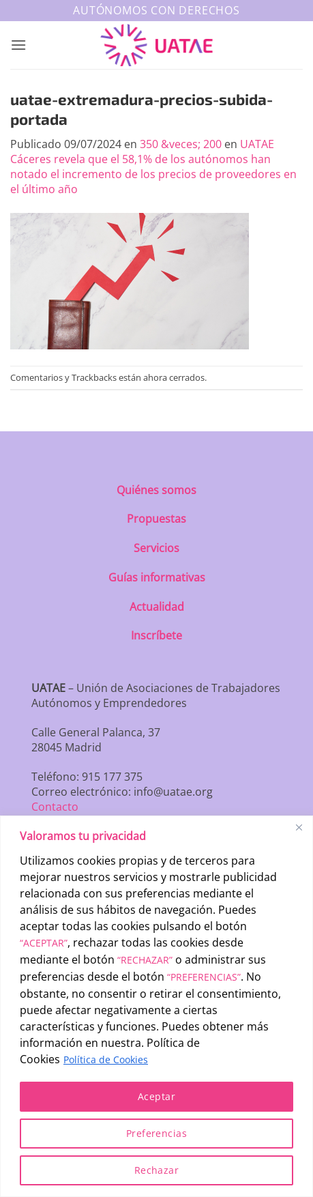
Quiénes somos (156, 489)
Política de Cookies (105, 1059)
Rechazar (156, 1170)
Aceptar (156, 1096)
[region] (156, 1006)
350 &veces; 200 (181, 144)
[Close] (298, 827)
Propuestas (156, 518)
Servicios (156, 548)
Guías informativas (156, 577)
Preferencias (156, 1133)
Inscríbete (156, 635)
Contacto (54, 806)
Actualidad (157, 606)
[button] (18, 44)
